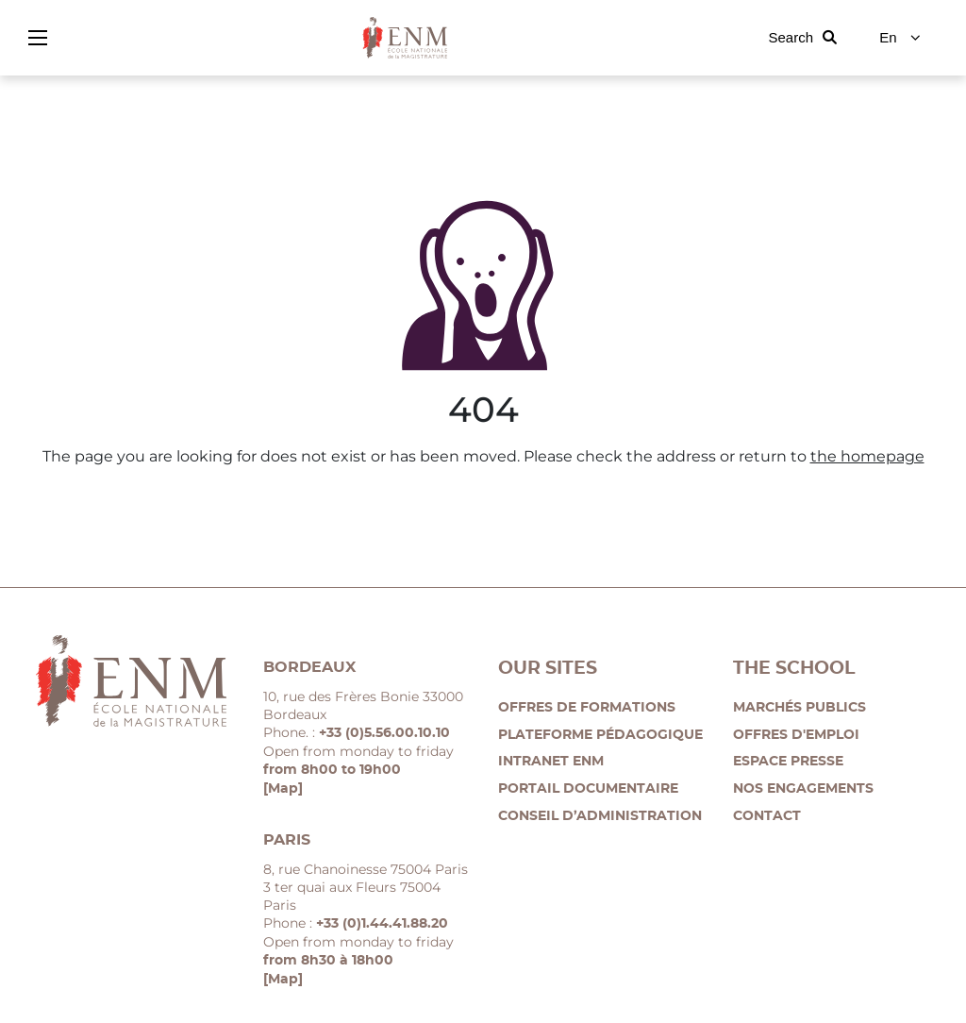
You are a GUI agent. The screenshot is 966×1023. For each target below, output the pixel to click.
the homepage (867, 456)
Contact (767, 816)
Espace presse (788, 761)
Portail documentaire (588, 789)
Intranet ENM (551, 761)
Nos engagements (803, 789)
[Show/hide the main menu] (38, 38)
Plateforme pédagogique (600, 735)
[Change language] (900, 38)
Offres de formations (586, 707)
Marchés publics (799, 707)
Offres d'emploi (796, 735)
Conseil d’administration (600, 816)
